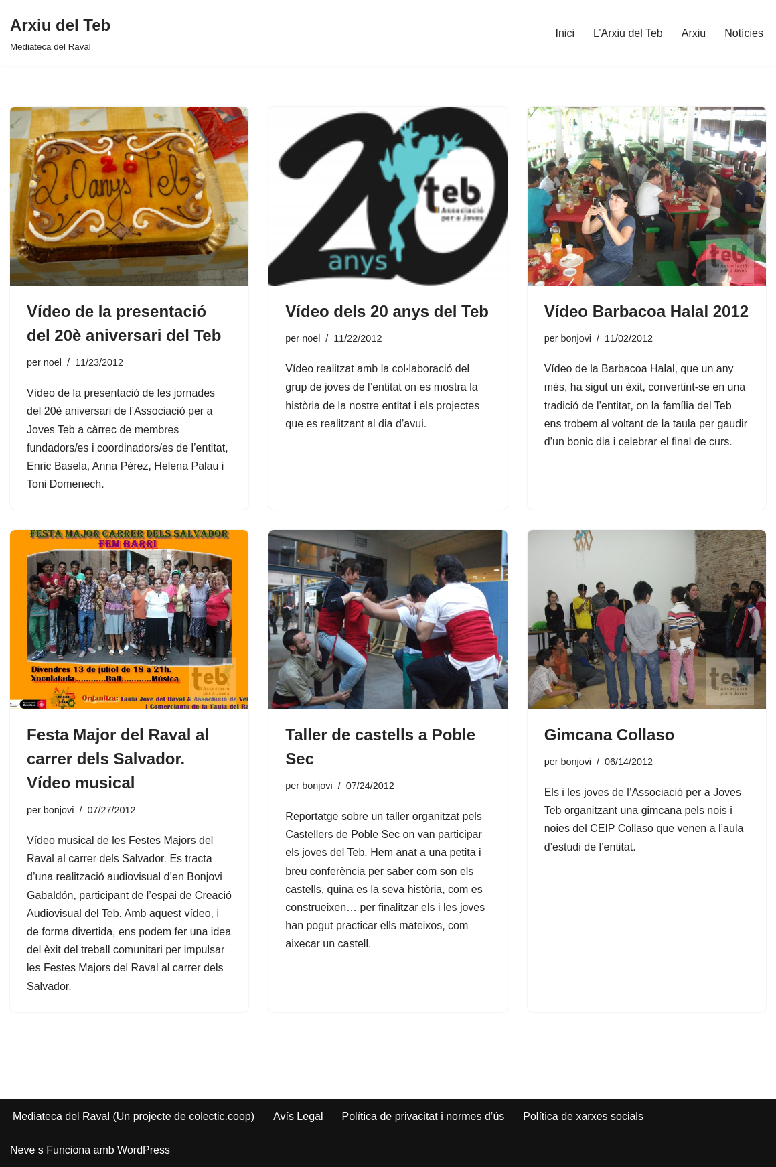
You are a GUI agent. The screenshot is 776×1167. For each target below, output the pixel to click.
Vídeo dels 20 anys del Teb (387, 311)
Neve (22, 1150)
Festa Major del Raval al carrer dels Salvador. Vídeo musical (118, 759)
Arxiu (694, 33)
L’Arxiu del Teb (628, 33)
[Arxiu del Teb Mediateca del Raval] (60, 33)
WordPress (143, 1150)
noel (53, 362)
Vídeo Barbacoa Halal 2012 (646, 311)
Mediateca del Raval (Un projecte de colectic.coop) (133, 1116)
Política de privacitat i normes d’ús (423, 1116)
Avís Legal (298, 1116)
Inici (565, 33)
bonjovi (575, 338)
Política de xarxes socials (583, 1116)
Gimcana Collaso (609, 735)
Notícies (743, 33)
